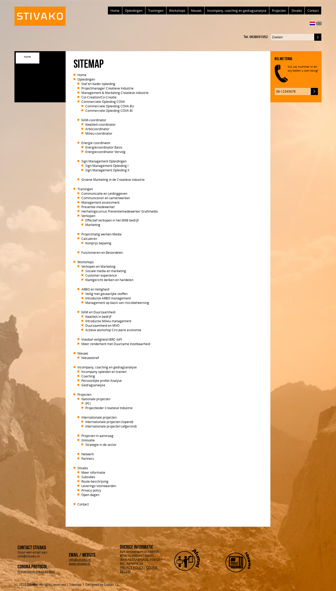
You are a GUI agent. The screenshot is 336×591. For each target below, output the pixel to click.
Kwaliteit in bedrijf (98, 316)
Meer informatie (93, 472)
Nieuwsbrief (90, 358)
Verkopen (88, 216)
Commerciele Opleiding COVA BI (109, 110)
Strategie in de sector (101, 444)
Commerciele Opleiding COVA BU (109, 106)
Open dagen (90, 495)
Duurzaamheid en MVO (102, 325)
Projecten (279, 10)
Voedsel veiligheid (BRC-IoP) (101, 339)
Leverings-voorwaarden (98, 486)
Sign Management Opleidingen (104, 161)
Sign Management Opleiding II (107, 170)
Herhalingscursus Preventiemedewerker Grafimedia (119, 211)
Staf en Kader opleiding (98, 84)
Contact (313, 10)
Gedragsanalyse (93, 385)
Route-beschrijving (94, 481)
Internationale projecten (99, 417)
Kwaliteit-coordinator (100, 124)
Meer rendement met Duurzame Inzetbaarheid (115, 344)
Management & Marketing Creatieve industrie (115, 93)
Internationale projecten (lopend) (109, 422)
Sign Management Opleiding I (106, 165)
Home (115, 10)
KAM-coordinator (93, 120)
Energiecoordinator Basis (103, 147)
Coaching (88, 376)
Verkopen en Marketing (98, 266)
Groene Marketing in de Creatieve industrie (113, 179)
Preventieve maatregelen (36, 571)
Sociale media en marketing (105, 271)
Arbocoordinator (97, 129)
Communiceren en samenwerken (105, 198)
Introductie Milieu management (108, 321)
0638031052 (258, 37)
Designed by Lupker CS (102, 584)
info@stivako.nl (80, 559)
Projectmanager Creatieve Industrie (107, 88)
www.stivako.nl (79, 563)
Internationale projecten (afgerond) (111, 426)
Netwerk (87, 454)
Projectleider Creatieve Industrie (109, 408)
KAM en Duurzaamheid (98, 312)
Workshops (177, 10)
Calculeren (89, 238)
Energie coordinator (96, 143)
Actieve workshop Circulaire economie (113, 330)
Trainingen (156, 10)
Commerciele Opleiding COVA (103, 101)
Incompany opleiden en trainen (104, 372)
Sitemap (75, 584)
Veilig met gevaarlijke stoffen (106, 294)
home (27, 57)
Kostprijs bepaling (98, 243)
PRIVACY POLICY (132, 567)
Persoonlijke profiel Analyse (101, 380)
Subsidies (88, 477)
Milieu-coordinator (98, 133)
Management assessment (100, 202)
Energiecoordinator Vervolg (105, 152)
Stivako (296, 10)
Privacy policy (91, 490)
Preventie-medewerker (98, 207)
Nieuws (196, 10)
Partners (87, 458)
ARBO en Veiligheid (95, 289)
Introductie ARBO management (108, 298)
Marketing (92, 225)
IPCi (88, 403)
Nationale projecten (95, 399)
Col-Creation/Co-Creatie (99, 97)
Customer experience (101, 275)
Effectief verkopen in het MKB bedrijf (112, 220)
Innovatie (88, 440)
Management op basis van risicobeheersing (117, 302)
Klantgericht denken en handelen (109, 280)
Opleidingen (134, 10)
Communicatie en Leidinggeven (104, 193)
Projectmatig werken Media (101, 234)
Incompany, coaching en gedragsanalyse (236, 10)
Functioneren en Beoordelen (102, 252)
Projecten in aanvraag (97, 436)
